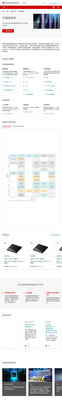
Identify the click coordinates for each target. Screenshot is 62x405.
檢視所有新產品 (55, 235)
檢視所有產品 (8, 31)
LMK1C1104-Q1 (40, 254)
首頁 (3, 11)
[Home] (10, 3)
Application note (31, 333)
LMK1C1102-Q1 (14, 254)
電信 (40, 382)
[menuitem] (53, 7)
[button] (4, 7)
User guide (52, 333)
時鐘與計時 (13, 11)
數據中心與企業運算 (14, 382)
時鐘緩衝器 (21, 11)
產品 (7, 11)
